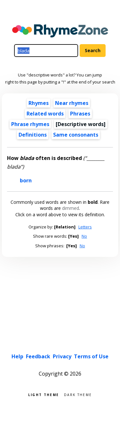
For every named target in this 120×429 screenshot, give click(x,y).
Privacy (62, 356)
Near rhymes (71, 103)
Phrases (80, 113)
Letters (85, 227)
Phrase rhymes (30, 124)
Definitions (33, 134)
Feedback (38, 356)
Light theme (43, 394)
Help (17, 356)
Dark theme (78, 394)
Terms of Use (91, 356)
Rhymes (38, 103)
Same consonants (75, 134)
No (84, 236)
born (26, 180)
